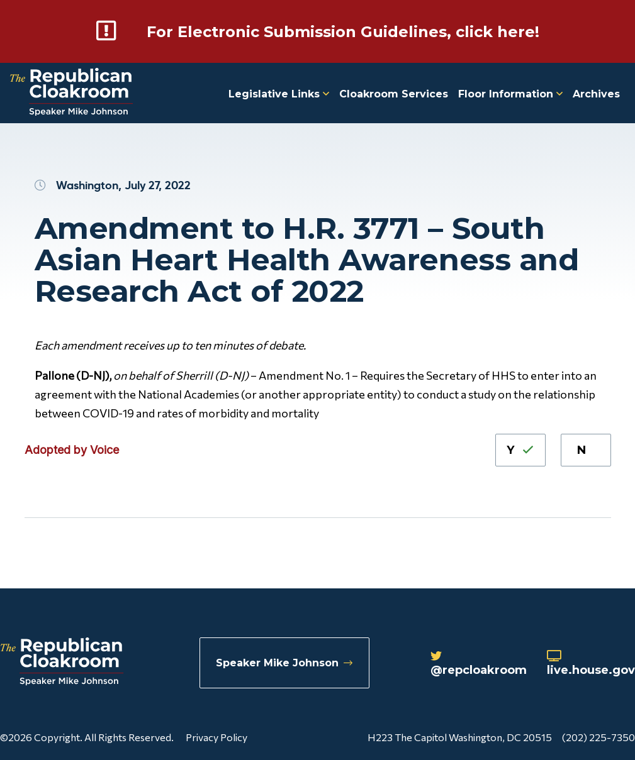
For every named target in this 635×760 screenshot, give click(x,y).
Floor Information (510, 94)
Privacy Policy (216, 737)
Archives (596, 94)
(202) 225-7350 (598, 737)
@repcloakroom (478, 664)
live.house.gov (591, 664)
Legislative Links (278, 94)
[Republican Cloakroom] (71, 93)
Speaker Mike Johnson (284, 663)
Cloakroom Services (393, 94)
